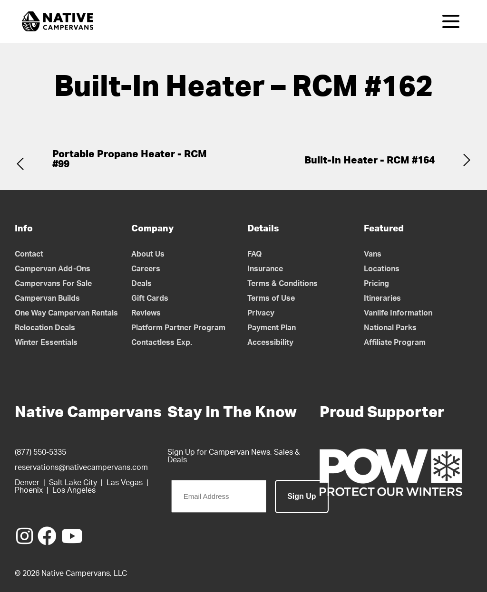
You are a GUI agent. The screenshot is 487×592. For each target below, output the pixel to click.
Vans (372, 254)
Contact (29, 254)
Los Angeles (74, 490)
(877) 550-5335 (40, 452)
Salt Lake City (73, 483)
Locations (381, 269)
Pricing (376, 283)
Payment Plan (271, 328)
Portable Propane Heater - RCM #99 (129, 159)
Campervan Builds (47, 298)
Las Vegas (125, 483)
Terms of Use (271, 298)
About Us (148, 254)
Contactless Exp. (161, 342)
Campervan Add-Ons (52, 269)
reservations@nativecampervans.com (81, 467)
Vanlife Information (398, 313)
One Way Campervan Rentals (66, 313)
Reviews (146, 313)
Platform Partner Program (178, 328)
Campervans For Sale (53, 283)
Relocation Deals (45, 328)
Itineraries (382, 298)
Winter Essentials (46, 342)
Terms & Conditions (282, 283)
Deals (141, 283)
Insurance (265, 269)
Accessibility (270, 342)
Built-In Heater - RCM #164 (369, 160)
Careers (145, 269)
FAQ (254, 254)
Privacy (260, 313)
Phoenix (29, 490)
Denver (27, 483)
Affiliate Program (395, 342)
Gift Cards (149, 298)
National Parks (390, 328)
